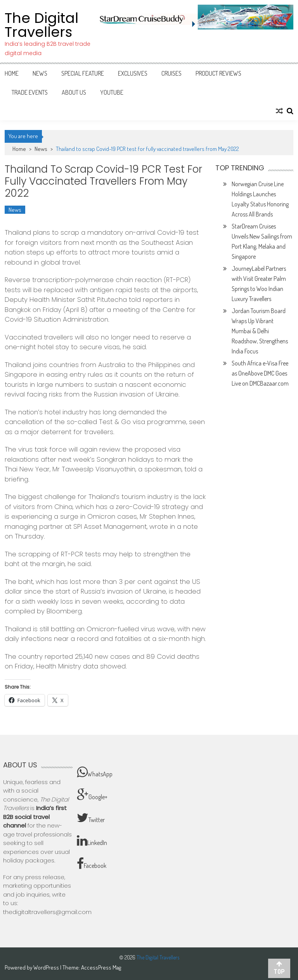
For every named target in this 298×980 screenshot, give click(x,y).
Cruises (171, 73)
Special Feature (82, 73)
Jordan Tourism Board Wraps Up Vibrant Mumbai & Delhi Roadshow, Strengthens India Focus (260, 331)
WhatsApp (95, 772)
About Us (74, 92)
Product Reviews (218, 73)
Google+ (92, 795)
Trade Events (30, 92)
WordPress (46, 967)
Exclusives (132, 73)
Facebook (91, 863)
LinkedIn (92, 841)
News (40, 73)
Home (12, 73)
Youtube (111, 92)
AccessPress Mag (101, 967)
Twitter (91, 818)
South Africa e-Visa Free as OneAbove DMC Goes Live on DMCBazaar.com (260, 373)
